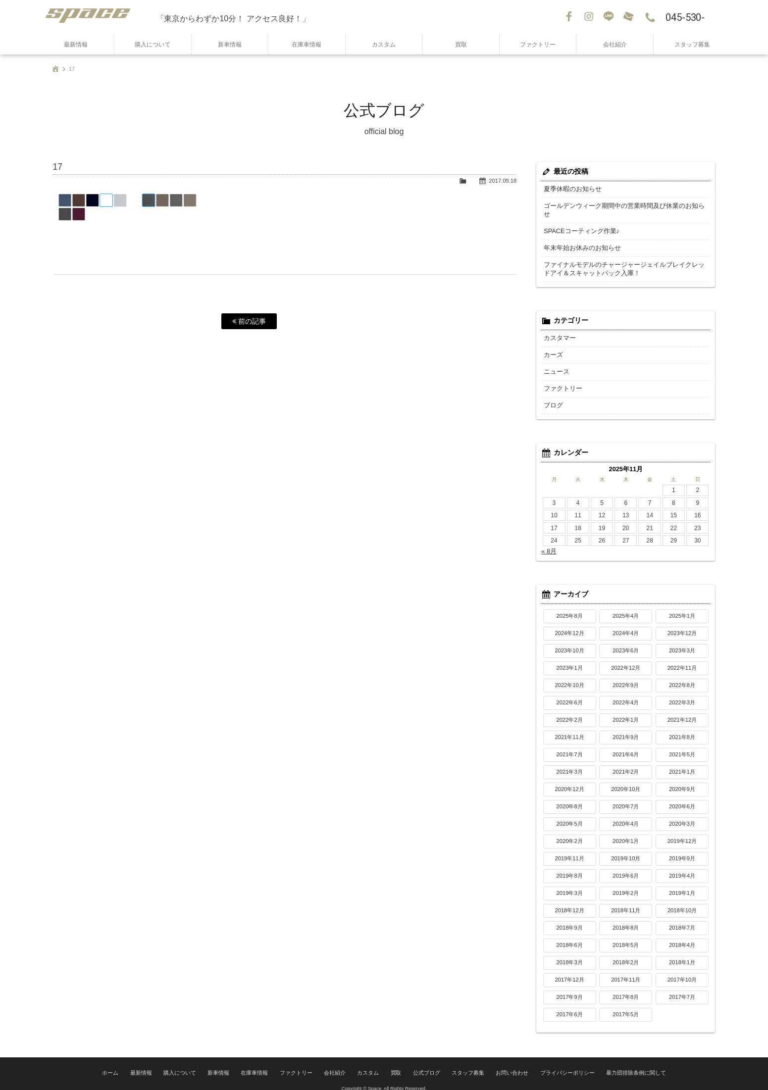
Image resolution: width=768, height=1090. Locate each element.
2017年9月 (570, 988)
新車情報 (230, 44)
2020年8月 (570, 798)
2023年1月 (570, 659)
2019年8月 (570, 867)
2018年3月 (570, 954)
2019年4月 (682, 867)
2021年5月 (682, 746)
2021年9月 (626, 729)
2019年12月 (682, 833)
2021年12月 (682, 711)
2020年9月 (682, 781)
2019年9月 (682, 850)
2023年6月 (626, 642)
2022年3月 (682, 694)
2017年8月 (626, 988)
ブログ (553, 397)
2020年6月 (682, 798)
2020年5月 (570, 815)
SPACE (97, 17)
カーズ (553, 346)
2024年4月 (626, 625)
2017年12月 (569, 971)
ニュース (555, 363)
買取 (461, 44)
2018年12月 (569, 902)
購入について (152, 44)
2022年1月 (626, 711)
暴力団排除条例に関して (620, 1063)
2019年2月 (626, 885)
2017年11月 (625, 971)
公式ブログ (425, 1063)
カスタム (384, 44)
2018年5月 (626, 937)
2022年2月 (570, 711)
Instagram (590, 17)
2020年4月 (626, 815)
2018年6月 (570, 937)
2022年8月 (682, 677)
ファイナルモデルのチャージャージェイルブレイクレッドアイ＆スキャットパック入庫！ (624, 260)
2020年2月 (570, 833)
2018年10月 (682, 902)
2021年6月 (626, 746)
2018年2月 (626, 954)
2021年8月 (682, 729)
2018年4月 (682, 937)
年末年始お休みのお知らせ (579, 239)
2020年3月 (682, 815)
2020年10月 (625, 781)
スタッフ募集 (692, 44)
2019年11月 (569, 850)
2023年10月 (569, 642)
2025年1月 (682, 607)
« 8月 (548, 543)
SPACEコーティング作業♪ (579, 222)
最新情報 (76, 44)
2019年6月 (626, 867)
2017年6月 (570, 1006)
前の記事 (249, 321)
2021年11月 (569, 729)
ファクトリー (538, 44)
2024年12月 (569, 625)
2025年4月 (626, 607)
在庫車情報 (306, 44)
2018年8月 (626, 919)
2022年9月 (626, 677)
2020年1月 (626, 833)
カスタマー (558, 329)
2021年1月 (682, 763)
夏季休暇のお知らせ (570, 189)
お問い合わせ (629, 17)
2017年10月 (682, 971)
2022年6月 (570, 694)
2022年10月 (569, 677)
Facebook (570, 17)
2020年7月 (626, 798)
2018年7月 (682, 919)
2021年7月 (570, 746)
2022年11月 (682, 659)
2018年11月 (625, 902)
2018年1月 (682, 954)
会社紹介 (615, 44)
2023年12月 (682, 625)
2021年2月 (626, 763)
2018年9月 (570, 919)
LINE (609, 17)
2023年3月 (682, 642)
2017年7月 (682, 988)
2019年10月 (625, 850)
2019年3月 (570, 885)
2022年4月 (626, 694)
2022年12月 (625, 659)
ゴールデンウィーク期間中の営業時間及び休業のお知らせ (621, 205)
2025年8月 (570, 607)
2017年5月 (626, 1006)
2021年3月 (570, 763)
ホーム (128, 1063)
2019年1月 (682, 885)
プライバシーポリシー (556, 1063)
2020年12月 (569, 781)
